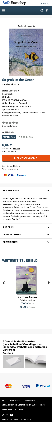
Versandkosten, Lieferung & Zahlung (19, 405)
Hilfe (42, 405)
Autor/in (8, 227)
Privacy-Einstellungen (13, 409)
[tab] (26, 188)
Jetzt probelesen (25, 26)
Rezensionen (10, 242)
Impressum (30, 400)
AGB (4, 400)
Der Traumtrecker (27, 297)
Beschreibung (11, 190)
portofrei (16, 149)
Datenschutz (15, 400)
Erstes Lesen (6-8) (11, 90)
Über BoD (44, 3)
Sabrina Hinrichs (10, 84)
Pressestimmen (12, 234)
